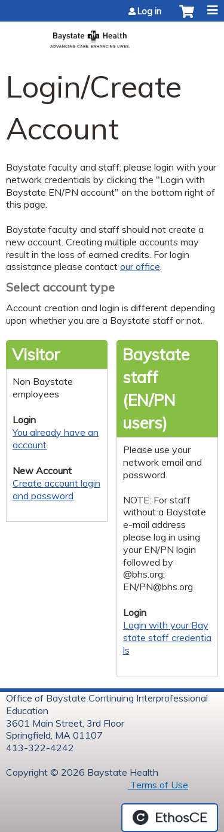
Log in (149, 11)
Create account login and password (56, 489)
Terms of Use (158, 785)
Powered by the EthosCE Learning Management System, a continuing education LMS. (169, 817)
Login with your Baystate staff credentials (167, 637)
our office (140, 266)
